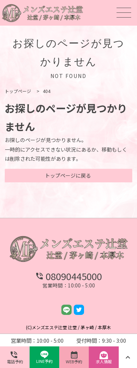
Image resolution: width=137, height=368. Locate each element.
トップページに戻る (68, 175)
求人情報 (104, 357)
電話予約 (15, 357)
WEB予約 (74, 357)
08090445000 (68, 276)
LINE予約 (44, 357)
